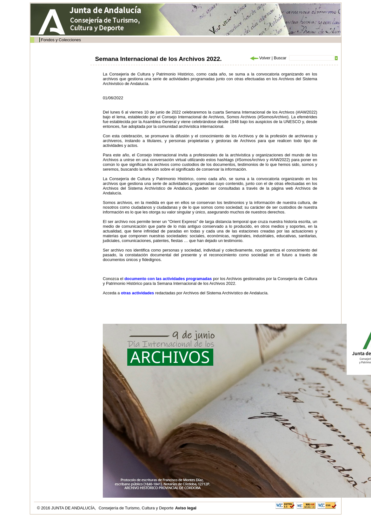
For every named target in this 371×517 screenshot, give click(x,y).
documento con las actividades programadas (168, 278)
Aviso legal (185, 508)
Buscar (280, 58)
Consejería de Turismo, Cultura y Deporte (136, 508)
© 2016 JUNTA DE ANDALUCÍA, (67, 508)
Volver (260, 58)
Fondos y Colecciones (61, 39)
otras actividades (137, 293)
